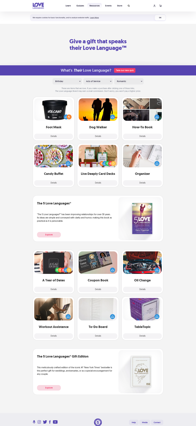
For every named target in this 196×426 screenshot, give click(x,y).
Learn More (94, 17)
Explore (49, 234)
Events (108, 5)
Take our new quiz (125, 70)
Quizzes (80, 5)
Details (54, 136)
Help (134, 422)
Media (144, 422)
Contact (157, 422)
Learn (68, 5)
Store (119, 5)
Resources (95, 5)
